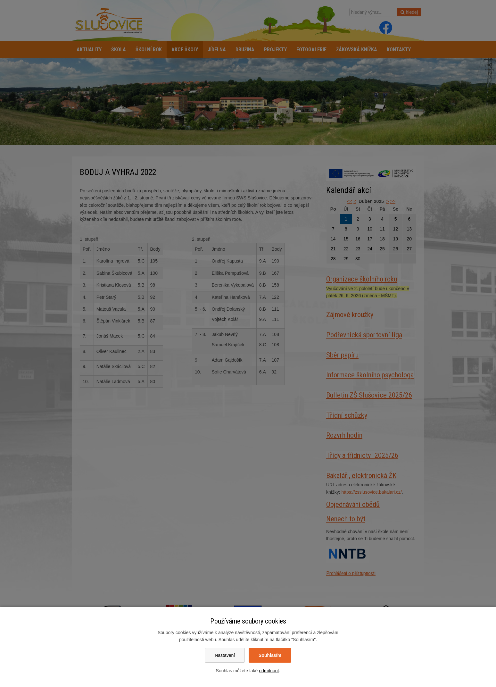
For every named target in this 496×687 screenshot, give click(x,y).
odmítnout (269, 670)
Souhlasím (270, 655)
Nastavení (225, 655)
